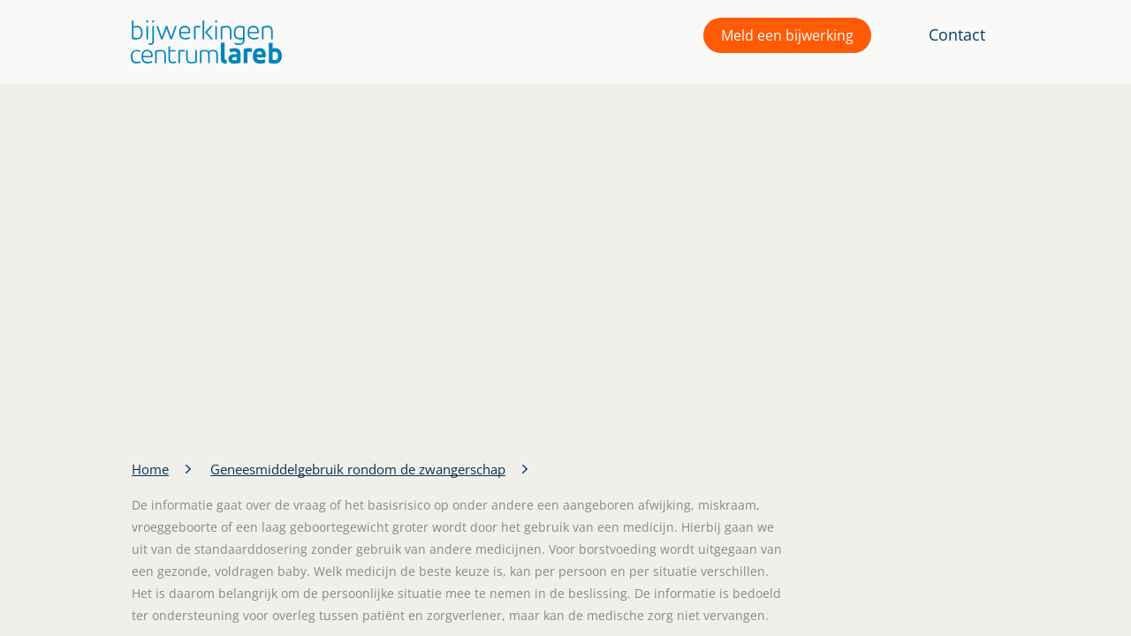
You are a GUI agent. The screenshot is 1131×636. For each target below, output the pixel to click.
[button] (202, 42)
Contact (957, 34)
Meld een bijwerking (787, 35)
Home (150, 469)
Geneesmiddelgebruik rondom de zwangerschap (357, 469)
